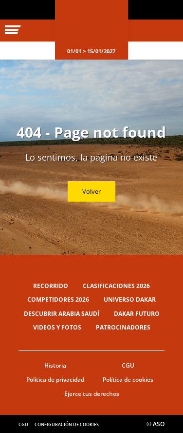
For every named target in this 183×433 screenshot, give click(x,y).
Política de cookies (128, 379)
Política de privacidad (55, 379)
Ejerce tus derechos (91, 394)
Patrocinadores (123, 327)
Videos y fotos (57, 327)
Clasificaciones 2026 (116, 286)
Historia (55, 365)
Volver (91, 191)
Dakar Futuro (137, 313)
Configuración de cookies (67, 424)
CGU (128, 365)
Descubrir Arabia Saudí (61, 313)
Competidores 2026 (58, 299)
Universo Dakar (130, 299)
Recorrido (50, 286)
